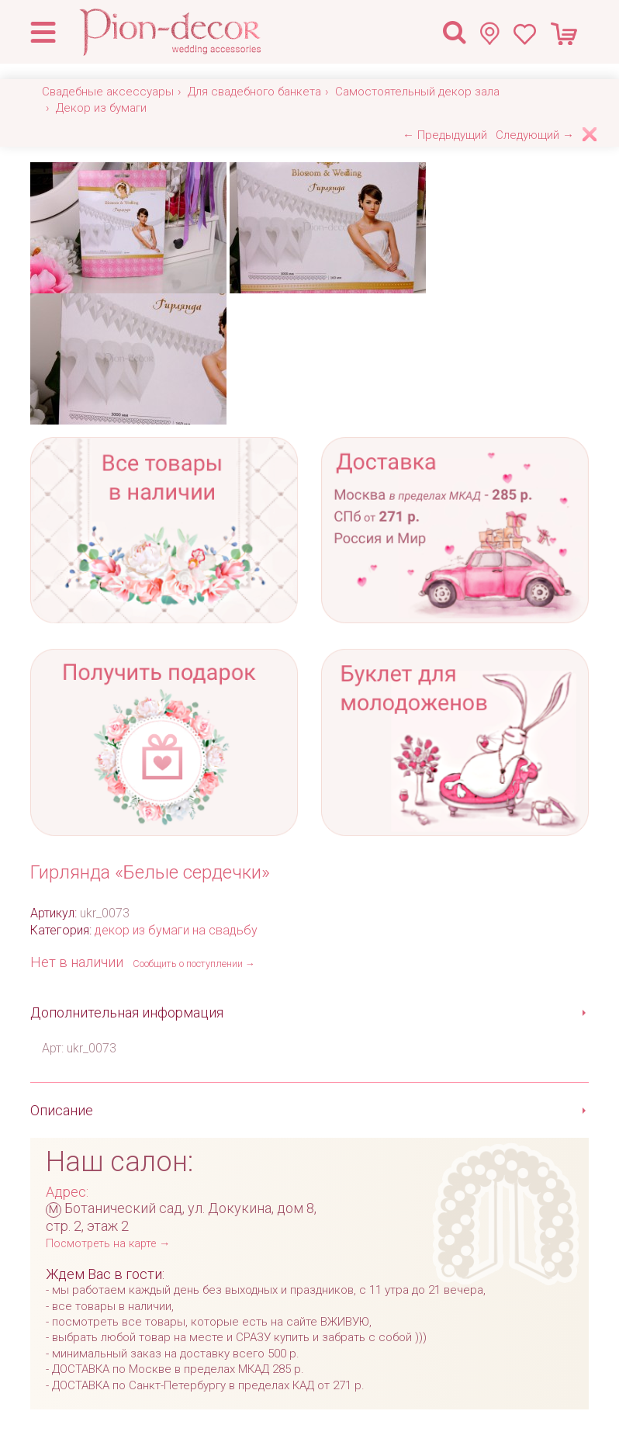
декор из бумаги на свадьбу (176, 930)
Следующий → (535, 135)
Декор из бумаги (101, 108)
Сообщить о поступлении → (194, 963)
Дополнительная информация (126, 1012)
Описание (61, 1110)
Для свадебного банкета (254, 92)
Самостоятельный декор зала (417, 92)
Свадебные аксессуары (108, 92)
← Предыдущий (445, 135)
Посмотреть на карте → (108, 1243)
